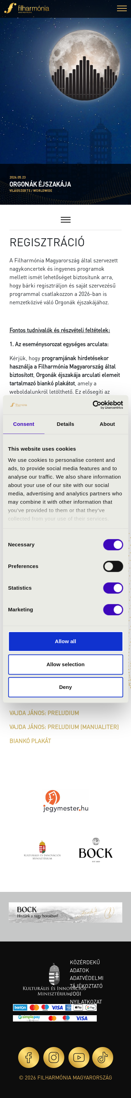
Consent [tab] (23, 424)
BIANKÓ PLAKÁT (30, 740)
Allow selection (65, 664)
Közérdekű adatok (85, 966)
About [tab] (107, 424)
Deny (65, 687)
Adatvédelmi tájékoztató (86, 981)
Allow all (65, 641)
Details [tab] (65, 424)
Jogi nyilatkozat (86, 997)
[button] (122, 9)
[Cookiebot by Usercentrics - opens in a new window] (93, 404)
